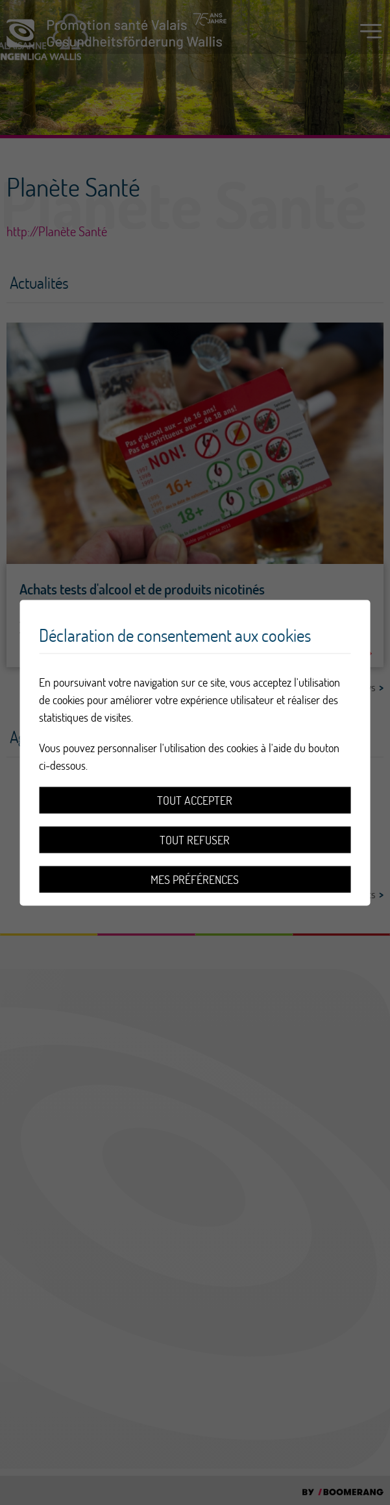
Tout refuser (195, 839)
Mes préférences (195, 879)
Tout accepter (194, 799)
